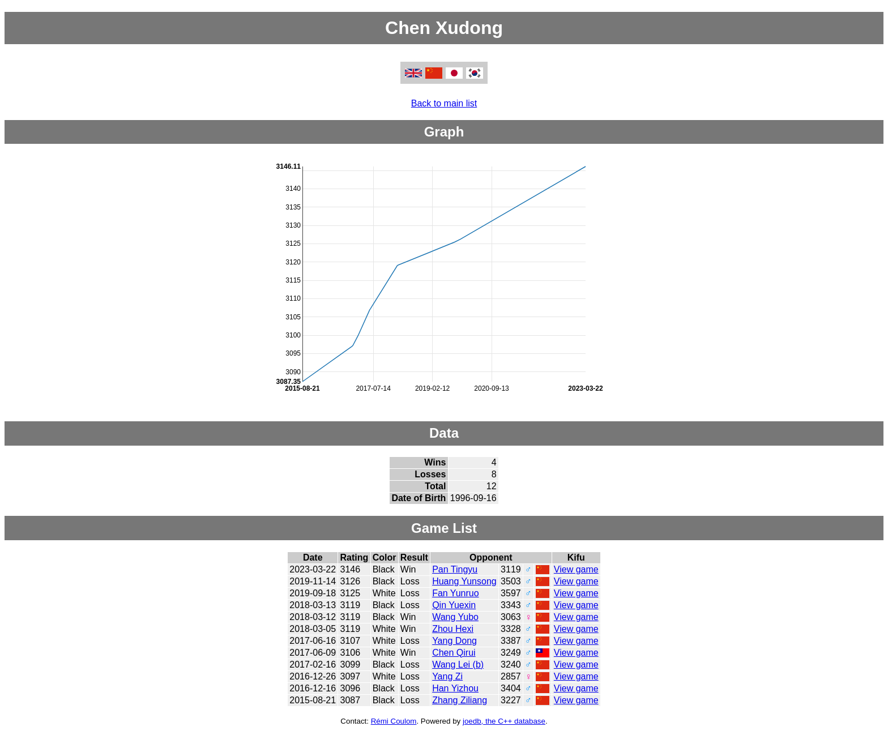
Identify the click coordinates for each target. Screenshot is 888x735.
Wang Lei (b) (458, 664)
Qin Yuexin (454, 605)
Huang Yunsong (464, 581)
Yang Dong (454, 641)
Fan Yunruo (455, 593)
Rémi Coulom (394, 721)
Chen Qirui (453, 652)
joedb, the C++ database (504, 721)
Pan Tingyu (454, 569)
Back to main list (444, 103)
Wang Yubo (455, 617)
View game (576, 569)
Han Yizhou (455, 688)
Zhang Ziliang (459, 700)
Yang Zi (447, 676)
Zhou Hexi (452, 629)
